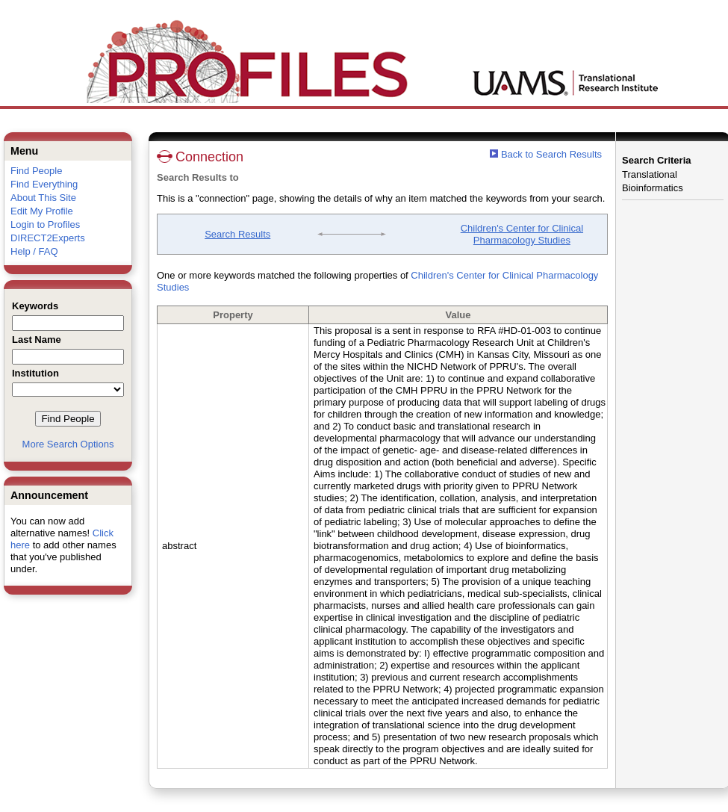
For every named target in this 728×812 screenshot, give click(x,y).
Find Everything (44, 184)
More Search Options (68, 444)
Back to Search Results (546, 154)
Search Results (237, 234)
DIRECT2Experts (47, 238)
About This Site (43, 197)
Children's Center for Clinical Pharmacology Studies (522, 234)
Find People (36, 170)
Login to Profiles (45, 224)
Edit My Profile (41, 211)
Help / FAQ (34, 251)
